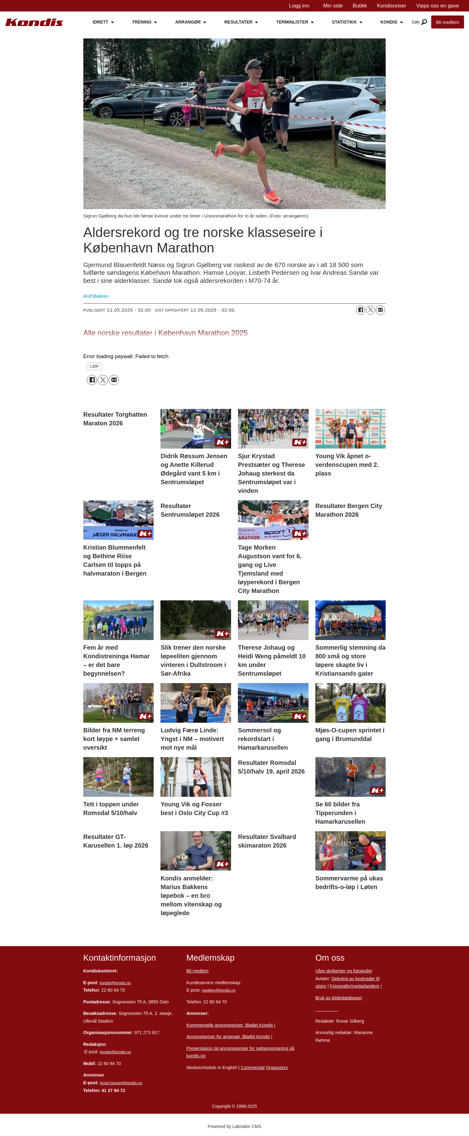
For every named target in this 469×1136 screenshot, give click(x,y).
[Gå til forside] (34, 22)
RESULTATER (238, 22)
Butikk (360, 6)
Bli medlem (447, 22)
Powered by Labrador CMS (234, 1126)
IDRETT (100, 22)
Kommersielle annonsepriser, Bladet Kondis (230, 1025)
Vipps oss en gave (437, 6)
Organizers (277, 1067)
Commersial (253, 1067)
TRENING (141, 22)
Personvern (326, 1009)
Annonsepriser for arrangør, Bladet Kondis (228, 1036)
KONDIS (388, 22)
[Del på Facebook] (360, 310)
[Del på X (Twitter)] (370, 310)
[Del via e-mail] (380, 310)
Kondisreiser (391, 6)
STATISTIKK (344, 22)
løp (94, 366)
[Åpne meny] (424, 22)
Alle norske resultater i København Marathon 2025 (165, 333)
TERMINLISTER (292, 22)
